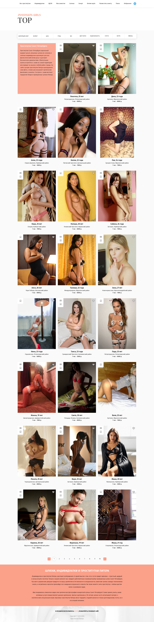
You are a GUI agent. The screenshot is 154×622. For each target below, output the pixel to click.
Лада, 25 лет (117, 352)
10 (100, 559)
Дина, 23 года (117, 96)
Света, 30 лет (77, 415)
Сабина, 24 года (117, 224)
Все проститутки (25, 3)
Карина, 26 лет (37, 543)
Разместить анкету (105, 3)
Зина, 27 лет (117, 288)
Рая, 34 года (117, 160)
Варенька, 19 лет (77, 543)
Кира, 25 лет (37, 224)
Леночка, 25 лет (77, 96)
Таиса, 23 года (77, 352)
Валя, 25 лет (117, 415)
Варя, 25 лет (77, 479)
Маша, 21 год (117, 543)
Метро (118, 36)
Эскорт (81, 3)
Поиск (118, 3)
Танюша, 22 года (77, 288)
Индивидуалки (39, 3)
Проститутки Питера (77, 619)
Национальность (95, 36)
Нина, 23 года (37, 352)
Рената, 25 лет (37, 479)
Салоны (71, 3)
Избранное (127, 3)
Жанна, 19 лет (37, 415)
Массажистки (60, 3)
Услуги (107, 36)
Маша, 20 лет (117, 479)
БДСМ (50, 3)
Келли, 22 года (77, 160)
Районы (130, 36)
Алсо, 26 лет (37, 288)
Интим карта (91, 3)
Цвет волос (83, 36)
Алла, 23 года (36, 160)
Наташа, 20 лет (77, 224)
